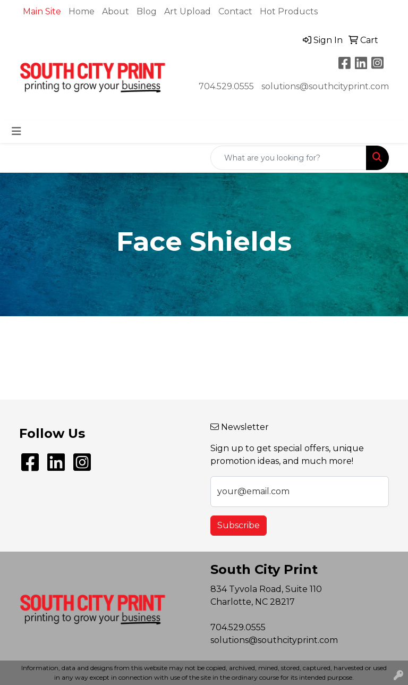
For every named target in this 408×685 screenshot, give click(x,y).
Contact (235, 11)
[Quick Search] (288, 158)
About (115, 11)
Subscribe (238, 525)
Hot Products (289, 11)
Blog (147, 11)
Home (82, 11)
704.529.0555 (226, 86)
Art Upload (187, 11)
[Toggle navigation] (16, 131)
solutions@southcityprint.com (325, 86)
